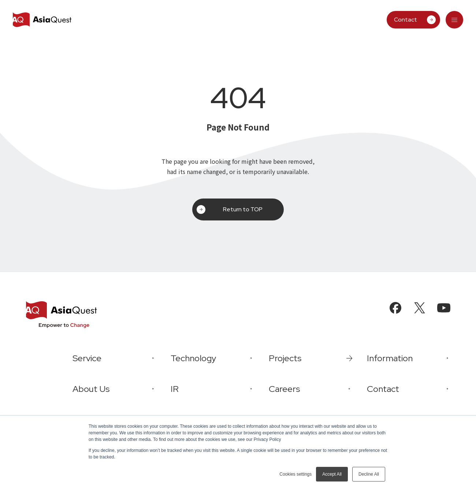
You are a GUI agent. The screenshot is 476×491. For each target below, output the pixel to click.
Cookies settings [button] (295, 474)
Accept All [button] (332, 474)
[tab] (454, 20)
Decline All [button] (368, 474)
